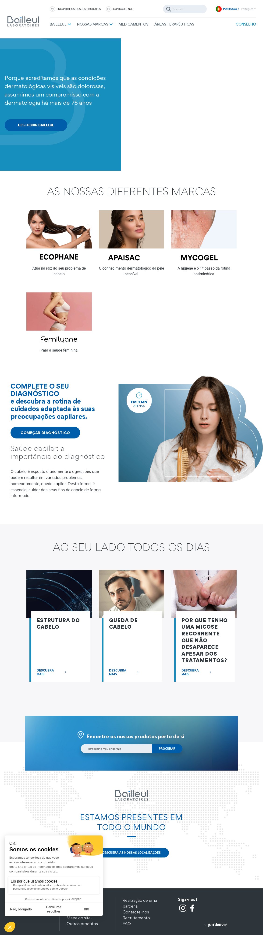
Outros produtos (82, 923)
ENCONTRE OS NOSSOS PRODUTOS (79, 9)
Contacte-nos (136, 912)
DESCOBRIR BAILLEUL (36, 125)
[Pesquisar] (185, 9)
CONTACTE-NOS (123, 9)
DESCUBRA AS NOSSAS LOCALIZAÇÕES (131, 852)
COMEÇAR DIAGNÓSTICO (45, 432)
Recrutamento (136, 917)
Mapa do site (79, 917)
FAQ (127, 923)
